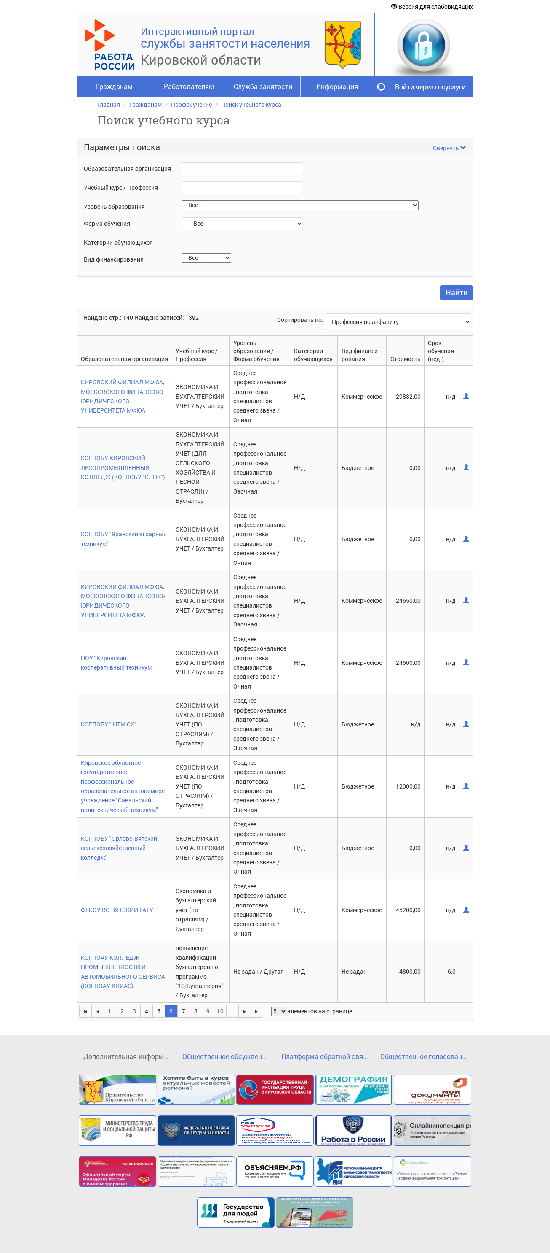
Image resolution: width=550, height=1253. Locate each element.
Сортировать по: (301, 320)
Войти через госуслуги (430, 86)
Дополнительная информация (129, 1056)
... (232, 1011)
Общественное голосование (424, 1056)
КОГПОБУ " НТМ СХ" (108, 724)
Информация (337, 86)
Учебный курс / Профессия (121, 188)
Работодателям (189, 86)
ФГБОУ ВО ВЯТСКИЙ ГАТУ (117, 910)
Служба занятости (263, 86)
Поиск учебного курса (251, 104)
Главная (108, 104)
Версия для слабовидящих (432, 7)
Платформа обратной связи (325, 1056)
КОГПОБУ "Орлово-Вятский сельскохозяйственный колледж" (119, 847)
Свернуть (449, 148)
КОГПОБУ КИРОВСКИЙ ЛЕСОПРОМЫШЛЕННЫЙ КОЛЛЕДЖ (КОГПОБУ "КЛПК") (123, 467)
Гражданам (114, 86)
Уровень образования (114, 207)
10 (220, 1011)
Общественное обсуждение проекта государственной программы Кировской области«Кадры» (228, 1056)
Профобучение (191, 104)
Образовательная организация (127, 169)
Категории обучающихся (118, 242)
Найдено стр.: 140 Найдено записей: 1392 (141, 317)
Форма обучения (107, 223)
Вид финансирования (114, 259)
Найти (456, 292)
